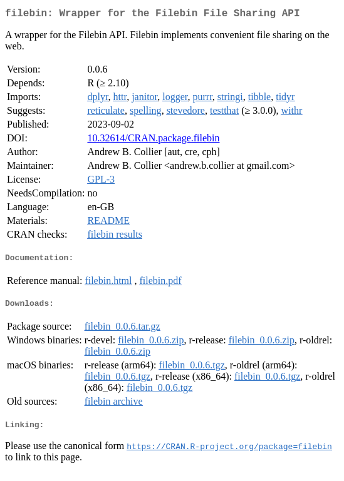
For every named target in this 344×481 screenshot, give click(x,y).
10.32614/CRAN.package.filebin (153, 140)
